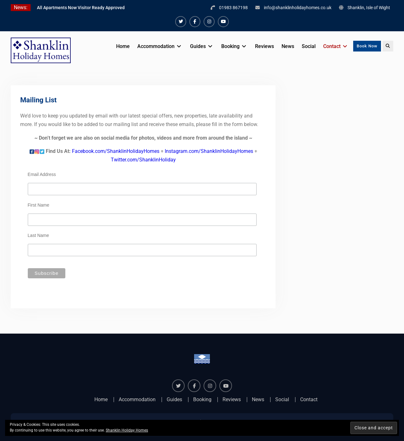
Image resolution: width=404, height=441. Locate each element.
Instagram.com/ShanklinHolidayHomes (209, 151)
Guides (198, 46)
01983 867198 (233, 7)
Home (123, 46)
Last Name (38, 235)
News (288, 46)
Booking (230, 46)
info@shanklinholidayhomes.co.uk (297, 7)
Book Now (367, 46)
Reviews (264, 46)
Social (309, 46)
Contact (332, 46)
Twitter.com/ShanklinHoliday (143, 160)
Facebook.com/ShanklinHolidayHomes (115, 151)
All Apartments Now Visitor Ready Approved (81, 7)
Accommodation (156, 46)
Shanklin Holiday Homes (127, 430)
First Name (38, 205)
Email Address (42, 174)
